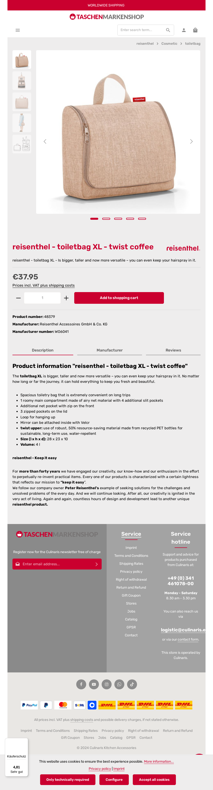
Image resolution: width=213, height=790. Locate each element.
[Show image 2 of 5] (106, 219)
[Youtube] (94, 685)
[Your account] (183, 30)
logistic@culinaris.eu (185, 630)
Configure (114, 780)
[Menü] (25, 741)
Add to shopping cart (119, 298)
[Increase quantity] (66, 298)
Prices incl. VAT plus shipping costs (43, 285)
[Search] (168, 30)
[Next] (191, 141)
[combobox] (139, 30)
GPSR (131, 628)
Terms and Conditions (131, 556)
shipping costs (81, 720)
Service (131, 534)
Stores (131, 604)
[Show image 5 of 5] (142, 219)
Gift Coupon (131, 596)
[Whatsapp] (119, 685)
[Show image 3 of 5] (118, 219)
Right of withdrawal (131, 580)
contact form (188, 640)
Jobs (131, 612)
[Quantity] (42, 298)
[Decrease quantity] (18, 298)
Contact (131, 636)
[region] (106, 141)
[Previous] (45, 141)
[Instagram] (107, 685)
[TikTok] (132, 685)
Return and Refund (131, 588)
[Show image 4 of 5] (130, 219)
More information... (159, 761)
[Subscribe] (97, 564)
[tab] (42, 351)
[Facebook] (81, 685)
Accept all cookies (154, 780)
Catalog (131, 620)
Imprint (131, 548)
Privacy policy (131, 572)
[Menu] (17, 30)
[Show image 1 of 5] (94, 219)
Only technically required (67, 780)
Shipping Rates (131, 564)
